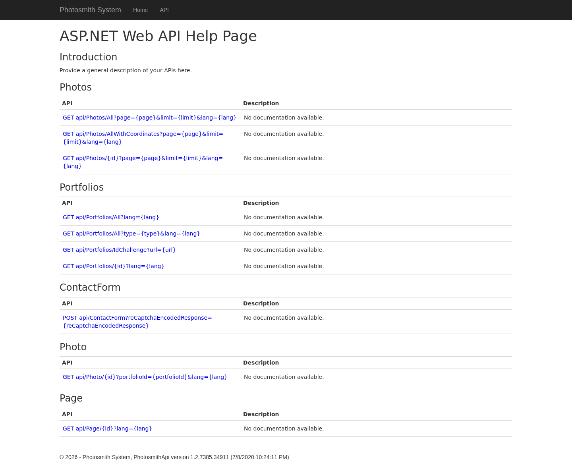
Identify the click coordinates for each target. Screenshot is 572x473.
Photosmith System (90, 10)
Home (140, 10)
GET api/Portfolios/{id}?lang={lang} (113, 266)
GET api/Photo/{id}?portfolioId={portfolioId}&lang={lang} (145, 377)
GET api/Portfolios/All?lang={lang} (111, 217)
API (164, 10)
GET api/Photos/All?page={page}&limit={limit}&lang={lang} (150, 117)
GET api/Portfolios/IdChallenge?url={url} (119, 250)
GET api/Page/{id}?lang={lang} (107, 428)
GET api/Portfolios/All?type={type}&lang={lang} (131, 233)
